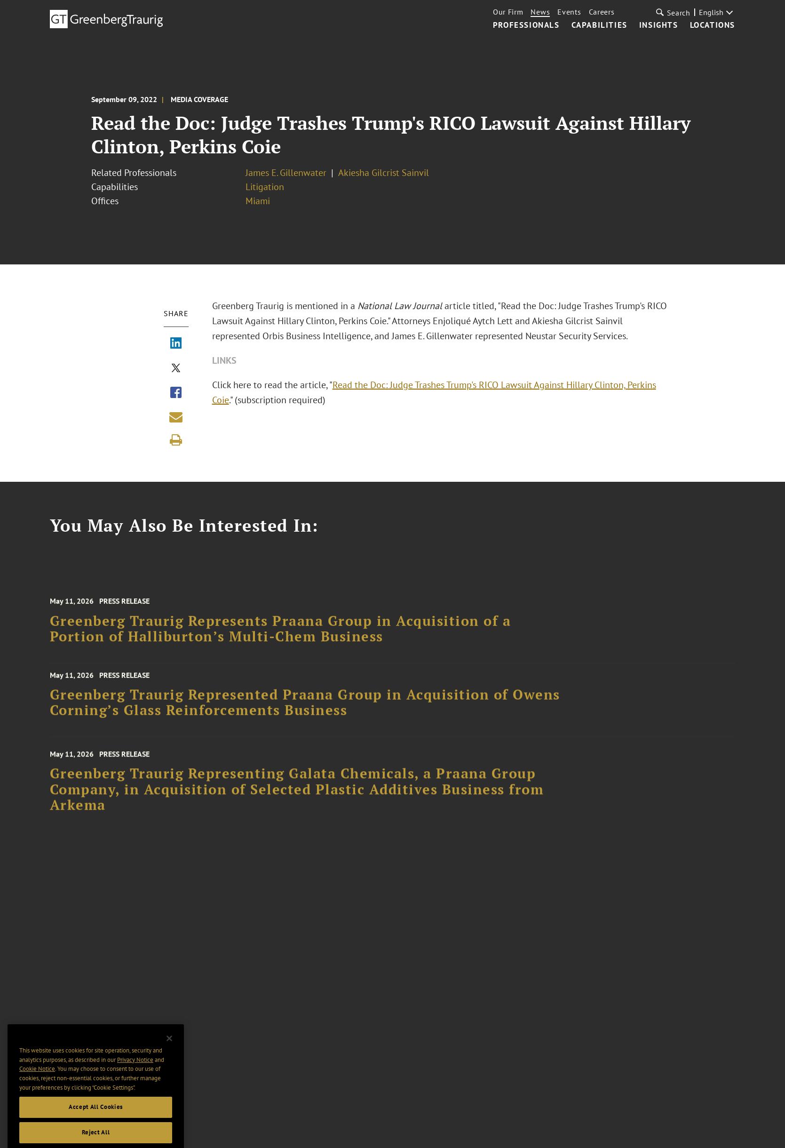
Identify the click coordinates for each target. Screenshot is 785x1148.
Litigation (265, 187)
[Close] (169, 1061)
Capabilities (599, 25)
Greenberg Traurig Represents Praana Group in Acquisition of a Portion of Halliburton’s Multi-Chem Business (280, 640)
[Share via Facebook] (176, 393)
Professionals (526, 25)
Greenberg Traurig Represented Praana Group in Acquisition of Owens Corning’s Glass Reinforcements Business (305, 711)
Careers (602, 12)
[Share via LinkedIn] (176, 343)
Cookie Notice (37, 1091)
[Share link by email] (175, 416)
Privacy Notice (135, 1082)
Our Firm (508, 12)
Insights (658, 25)
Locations (712, 25)
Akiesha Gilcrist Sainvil (383, 173)
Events (569, 12)
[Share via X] (176, 368)
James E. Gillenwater (286, 173)
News (540, 12)
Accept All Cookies (96, 1129)
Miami (258, 201)
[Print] (176, 439)
